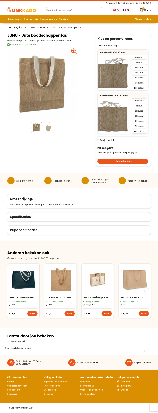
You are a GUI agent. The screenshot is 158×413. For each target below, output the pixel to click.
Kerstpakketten (87, 394)
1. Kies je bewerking (107, 45)
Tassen (32, 27)
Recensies (12, 394)
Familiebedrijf (13, 389)
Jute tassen (43, 27)
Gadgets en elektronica (91, 389)
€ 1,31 (49, 313)
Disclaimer (49, 394)
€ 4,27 (12, 313)
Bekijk (32, 313)
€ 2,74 (87, 313)
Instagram (124, 385)
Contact (11, 381)
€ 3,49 (124, 313)
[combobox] (71, 10)
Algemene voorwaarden (55, 381)
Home (23, 27)
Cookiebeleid (50, 389)
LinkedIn (122, 389)
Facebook (123, 381)
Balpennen (85, 381)
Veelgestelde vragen (17, 385)
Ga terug (13, 27)
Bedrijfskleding (87, 385)
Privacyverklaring (52, 385)
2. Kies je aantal (105, 140)
